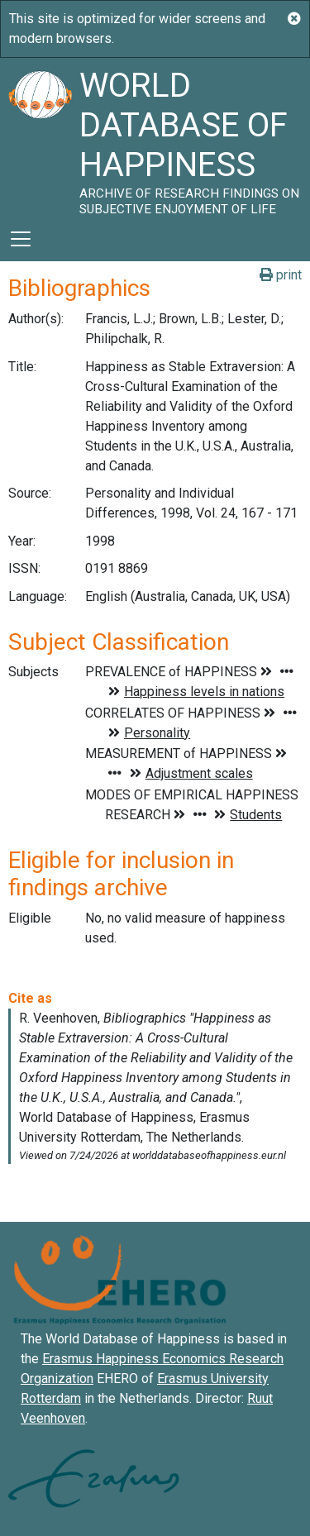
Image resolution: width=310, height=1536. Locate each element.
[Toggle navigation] (20, 239)
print (281, 275)
